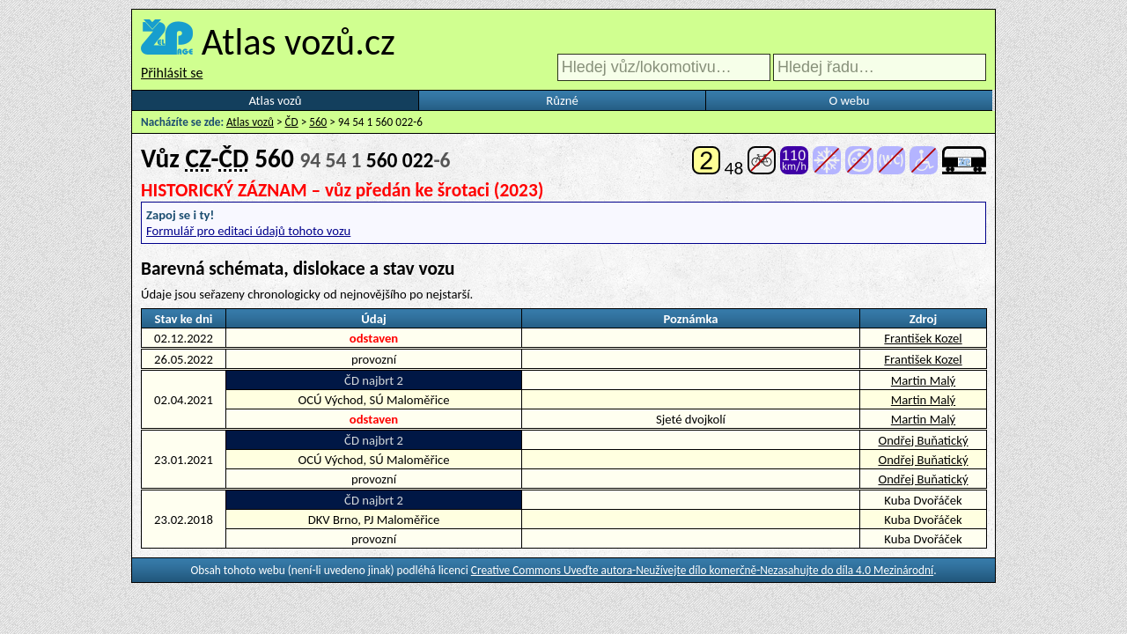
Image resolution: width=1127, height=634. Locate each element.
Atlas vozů (275, 100)
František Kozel (922, 338)
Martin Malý (923, 380)
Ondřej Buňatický (923, 440)
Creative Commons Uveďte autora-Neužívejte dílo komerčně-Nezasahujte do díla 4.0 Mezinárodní (702, 570)
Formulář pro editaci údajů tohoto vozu (248, 231)
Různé (562, 100)
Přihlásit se (172, 72)
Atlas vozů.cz (298, 41)
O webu (849, 100)
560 (318, 121)
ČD (291, 121)
